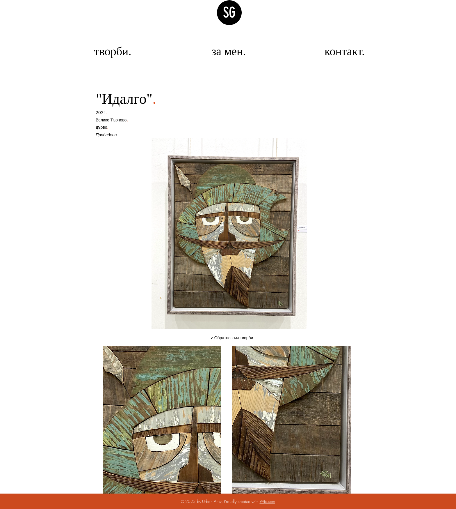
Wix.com (267, 501)
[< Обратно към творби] (232, 338)
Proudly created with (242, 501)
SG (229, 12)
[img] (18, 157)
